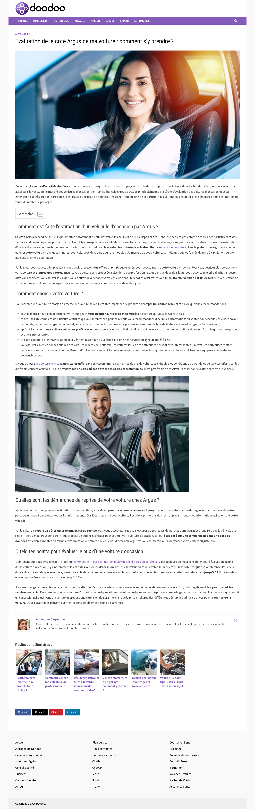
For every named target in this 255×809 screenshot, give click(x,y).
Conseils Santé (24, 768)
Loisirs (110, 20)
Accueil (19, 742)
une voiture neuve (46, 363)
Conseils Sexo (178, 761)
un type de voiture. (175, 247)
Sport (95, 780)
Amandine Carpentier (50, 619)
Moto (95, 774)
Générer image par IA (28, 755)
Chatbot (97, 761)
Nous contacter (102, 749)
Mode (96, 786)
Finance (23, 20)
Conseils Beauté (25, 780)
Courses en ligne (179, 742)
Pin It (56, 712)
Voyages (79, 20)
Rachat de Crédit (180, 780)
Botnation (175, 768)
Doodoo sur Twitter (104, 755)
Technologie (60, 20)
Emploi (124, 20)
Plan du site (99, 742)
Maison (95, 20)
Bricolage (175, 749)
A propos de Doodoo (28, 749)
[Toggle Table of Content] (38, 214)
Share (23, 712)
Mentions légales (26, 761)
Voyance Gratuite (180, 774)
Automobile (142, 20)
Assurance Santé (179, 786)
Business (21, 774)
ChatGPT (98, 768)
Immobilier (40, 20)
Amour (19, 786)
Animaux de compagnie (184, 755)
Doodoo (40, 803)
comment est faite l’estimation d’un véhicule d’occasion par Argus (115, 562)
